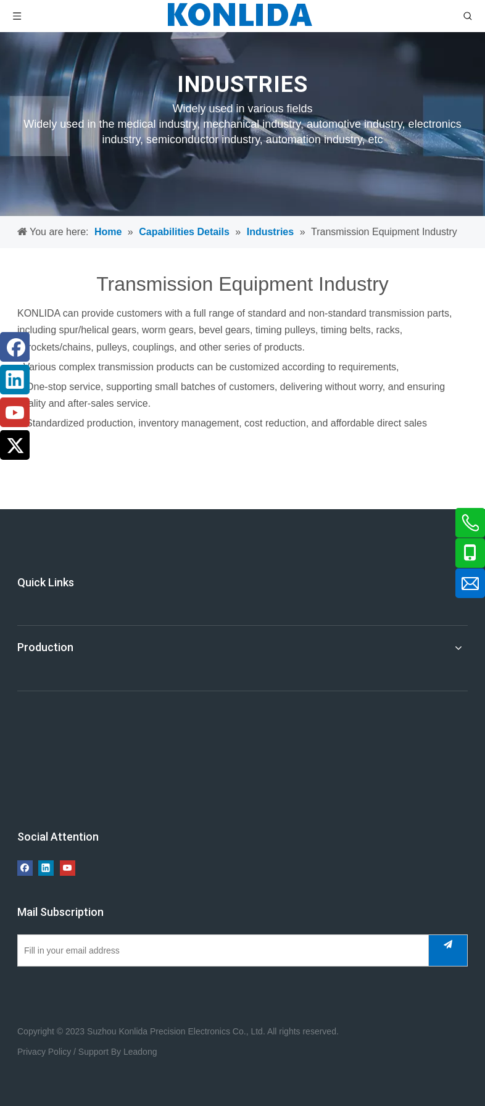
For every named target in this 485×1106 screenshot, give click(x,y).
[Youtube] (15, 412)
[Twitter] (15, 445)
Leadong (140, 1052)
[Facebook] (15, 347)
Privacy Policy (44, 1052)
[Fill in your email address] (220, 950)
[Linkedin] (15, 379)
